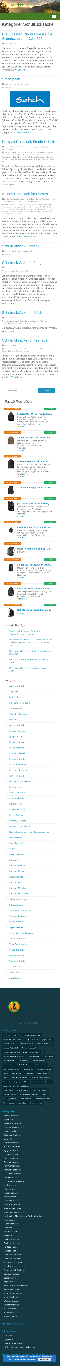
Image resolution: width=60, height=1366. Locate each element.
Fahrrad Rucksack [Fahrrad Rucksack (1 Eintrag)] (9, 1044)
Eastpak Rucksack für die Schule (28, 142)
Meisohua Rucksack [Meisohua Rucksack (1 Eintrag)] (25, 1065)
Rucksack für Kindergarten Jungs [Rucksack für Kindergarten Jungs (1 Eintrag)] (36, 1073)
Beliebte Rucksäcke (18, 697)
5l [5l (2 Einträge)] (4, 1035)
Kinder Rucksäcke (17, 792)
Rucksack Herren (16, 871)
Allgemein (13, 691)
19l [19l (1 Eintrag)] (20, 1035)
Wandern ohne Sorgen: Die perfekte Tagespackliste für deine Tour (25, 632)
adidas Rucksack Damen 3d (14, 204)
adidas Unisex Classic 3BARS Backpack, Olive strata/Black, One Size (35, 437)
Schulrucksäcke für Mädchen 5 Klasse (15, 323)
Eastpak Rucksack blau (43, 155)
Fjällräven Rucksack (18, 770)
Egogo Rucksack (16, 736)
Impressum (9, 1339)
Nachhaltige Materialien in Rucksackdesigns (29, 832)
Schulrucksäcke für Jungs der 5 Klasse (18, 271)
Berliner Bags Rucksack (19, 702)
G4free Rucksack (16, 775)
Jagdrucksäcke (22, 199)
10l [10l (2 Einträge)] (9, 1035)
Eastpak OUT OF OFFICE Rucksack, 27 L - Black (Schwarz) (35, 414)
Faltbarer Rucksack (17, 764)
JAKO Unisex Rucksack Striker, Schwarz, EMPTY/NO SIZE (35, 503)
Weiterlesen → (21, 69)
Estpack (7, 254)
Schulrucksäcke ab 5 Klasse (14, 321)
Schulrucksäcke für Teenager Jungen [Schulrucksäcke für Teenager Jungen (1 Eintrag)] (15, 1090)
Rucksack (13, 860)
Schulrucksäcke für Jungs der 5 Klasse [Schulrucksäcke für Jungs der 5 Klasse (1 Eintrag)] (16, 1082)
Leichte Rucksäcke (17, 815)
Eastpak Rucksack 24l (45, 152)
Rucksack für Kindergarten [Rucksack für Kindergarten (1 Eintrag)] (12, 1073)
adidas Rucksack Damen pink (43, 209)
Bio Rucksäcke (15, 708)
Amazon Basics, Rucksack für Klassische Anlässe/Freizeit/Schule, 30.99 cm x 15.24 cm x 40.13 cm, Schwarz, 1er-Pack (35, 461)
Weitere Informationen (27, 1359)
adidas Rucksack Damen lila (22, 209)
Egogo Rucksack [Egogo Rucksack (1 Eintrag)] (46, 1039)
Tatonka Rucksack (17, 938)
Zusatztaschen (15, 978)
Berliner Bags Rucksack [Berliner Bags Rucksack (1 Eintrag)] (32, 1035)
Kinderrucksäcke (10, 84)
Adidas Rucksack (10, 199)
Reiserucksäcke (16, 854)
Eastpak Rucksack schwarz (32, 159)
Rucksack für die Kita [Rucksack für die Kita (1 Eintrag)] (44, 1069)
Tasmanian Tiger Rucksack (21, 933)
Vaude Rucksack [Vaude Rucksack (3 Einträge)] (25, 1099)
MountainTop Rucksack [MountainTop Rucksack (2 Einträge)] (11, 1069)
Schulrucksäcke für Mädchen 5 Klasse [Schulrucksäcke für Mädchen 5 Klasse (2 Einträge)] (16, 1086)
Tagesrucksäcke (8, 149)
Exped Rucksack (16, 747)
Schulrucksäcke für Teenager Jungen (15, 351)
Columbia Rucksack (18, 714)
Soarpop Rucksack (17, 916)
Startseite (8, 1335)
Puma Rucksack (16, 843)
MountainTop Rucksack (19, 826)
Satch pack (11, 79)
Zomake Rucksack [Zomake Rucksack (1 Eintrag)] (36, 1103)
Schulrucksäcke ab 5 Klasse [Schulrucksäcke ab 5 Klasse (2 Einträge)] (40, 1077)
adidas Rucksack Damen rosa (12, 211)
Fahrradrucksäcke (17, 759)
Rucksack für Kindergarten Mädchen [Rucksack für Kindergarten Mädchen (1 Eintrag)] (15, 1077)
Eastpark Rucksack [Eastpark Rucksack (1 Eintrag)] (32, 1039)
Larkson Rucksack (17, 809)
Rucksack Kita (15, 882)
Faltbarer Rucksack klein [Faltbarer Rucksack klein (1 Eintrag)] (11, 1052)
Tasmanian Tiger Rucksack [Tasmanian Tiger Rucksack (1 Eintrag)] (28, 1094)
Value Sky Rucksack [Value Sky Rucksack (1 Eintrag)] (10, 1099)
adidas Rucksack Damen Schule (35, 211)
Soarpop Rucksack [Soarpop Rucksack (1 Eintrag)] (9, 1094)
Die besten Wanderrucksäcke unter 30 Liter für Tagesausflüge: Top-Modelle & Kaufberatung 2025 (30, 642)
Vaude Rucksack (16, 949)
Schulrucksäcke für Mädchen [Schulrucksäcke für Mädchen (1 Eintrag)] (41, 1082)
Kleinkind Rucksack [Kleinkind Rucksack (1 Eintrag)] (38, 1061)
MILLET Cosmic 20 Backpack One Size (35, 548)
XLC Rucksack (15, 966)
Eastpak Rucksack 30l (26, 155)
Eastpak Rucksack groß (21, 157)
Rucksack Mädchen (49, 199)
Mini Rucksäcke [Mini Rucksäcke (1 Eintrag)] (41, 1065)
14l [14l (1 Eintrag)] (15, 1035)
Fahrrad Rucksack (17, 753)
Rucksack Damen (35, 199)
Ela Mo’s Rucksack (17, 742)
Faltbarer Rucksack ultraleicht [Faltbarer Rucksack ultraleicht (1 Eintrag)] (33, 1052)
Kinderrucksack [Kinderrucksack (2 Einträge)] (48, 1056)
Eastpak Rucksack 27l (10, 155)
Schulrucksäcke (10, 44)
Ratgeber (13, 848)
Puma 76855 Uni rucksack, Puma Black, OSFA (35, 588)
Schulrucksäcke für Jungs (22, 263)
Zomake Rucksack (17, 972)
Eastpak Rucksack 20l (28, 152)
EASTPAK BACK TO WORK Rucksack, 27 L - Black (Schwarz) (35, 527)
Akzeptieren (44, 1359)
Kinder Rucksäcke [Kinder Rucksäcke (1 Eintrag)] (9, 1061)
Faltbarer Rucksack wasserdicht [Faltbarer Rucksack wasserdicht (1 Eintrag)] (13, 1056)
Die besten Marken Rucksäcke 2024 (19, 1347)
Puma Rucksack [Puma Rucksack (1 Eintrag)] (28, 1069)
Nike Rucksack (15, 837)
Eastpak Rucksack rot (38, 157)
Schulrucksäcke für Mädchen (25, 313)
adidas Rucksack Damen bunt (36, 204)
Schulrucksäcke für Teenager (25, 340)
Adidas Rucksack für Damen (25, 194)
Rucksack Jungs (16, 876)
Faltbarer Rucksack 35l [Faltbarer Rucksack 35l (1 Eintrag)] (10, 1048)
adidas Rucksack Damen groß (30, 207)
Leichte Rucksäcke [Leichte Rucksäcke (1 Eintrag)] (9, 1065)
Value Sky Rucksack (18, 944)
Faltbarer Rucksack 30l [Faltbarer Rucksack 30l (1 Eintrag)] (44, 1044)
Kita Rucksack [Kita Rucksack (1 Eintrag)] (23, 1061)
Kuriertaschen (15, 803)
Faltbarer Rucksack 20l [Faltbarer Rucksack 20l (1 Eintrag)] (26, 1044)
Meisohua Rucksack (18, 820)
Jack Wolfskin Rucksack (19, 781)
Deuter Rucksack (16, 725)
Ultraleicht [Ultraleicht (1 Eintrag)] (44, 1094)
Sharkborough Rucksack (20, 910)
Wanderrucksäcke (17, 961)
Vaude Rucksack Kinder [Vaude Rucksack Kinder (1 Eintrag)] (42, 1099)
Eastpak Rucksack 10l (12, 152)
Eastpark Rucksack (11, 147)
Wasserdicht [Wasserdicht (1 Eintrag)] (22, 1103)
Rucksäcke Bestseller (18, 893)
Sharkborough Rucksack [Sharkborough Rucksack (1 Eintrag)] (39, 1090)
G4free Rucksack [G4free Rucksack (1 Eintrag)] (33, 1056)
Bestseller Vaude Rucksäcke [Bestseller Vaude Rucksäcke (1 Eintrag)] (12, 1039)
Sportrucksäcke (41, 147)
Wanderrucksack (16, 955)
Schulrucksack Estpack (27, 147)
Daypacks (13, 719)
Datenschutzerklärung (14, 1343)
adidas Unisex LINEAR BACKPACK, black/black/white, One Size (35, 564)
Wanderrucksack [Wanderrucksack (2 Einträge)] (8, 1103)
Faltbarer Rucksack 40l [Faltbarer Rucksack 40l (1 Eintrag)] (29, 1048)
